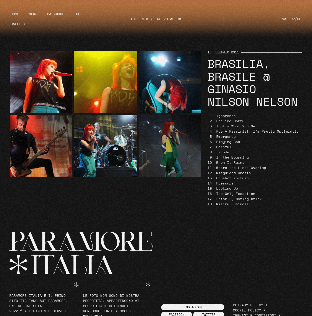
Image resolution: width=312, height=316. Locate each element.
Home (15, 14)
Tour (78, 14)
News (33, 14)
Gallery (18, 24)
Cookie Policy (247, 310)
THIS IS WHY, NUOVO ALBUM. (156, 19)
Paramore (55, 14)
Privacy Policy (248, 305)
